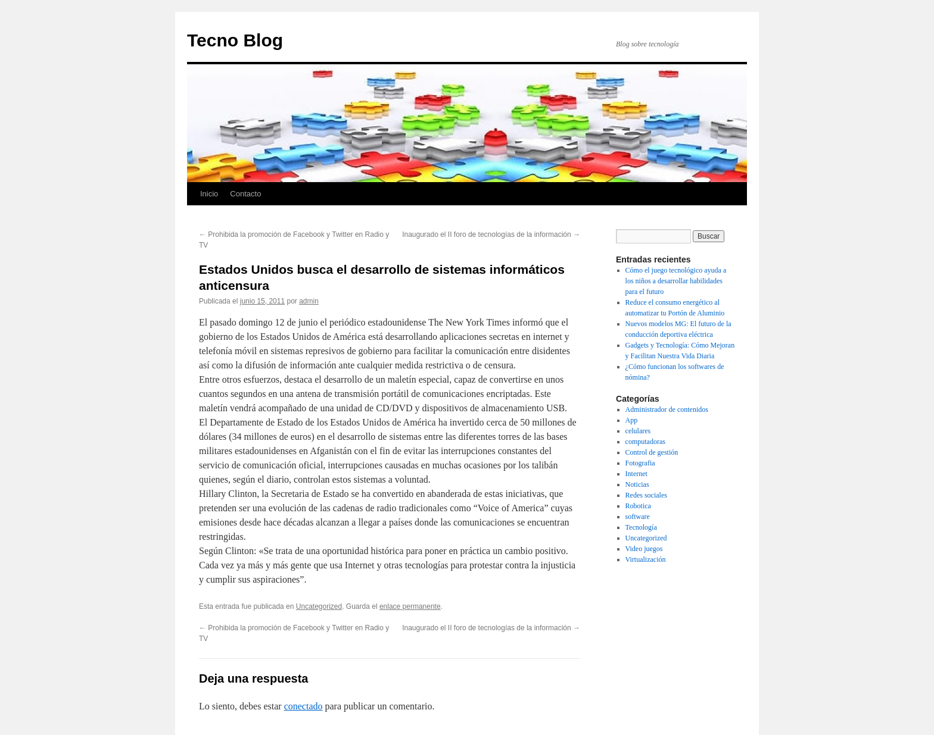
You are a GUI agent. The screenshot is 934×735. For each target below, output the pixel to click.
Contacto (245, 193)
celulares (638, 431)
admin (309, 301)
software (637, 516)
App (631, 420)
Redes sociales (646, 495)
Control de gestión (651, 452)
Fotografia (640, 463)
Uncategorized (319, 606)
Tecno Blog (235, 40)
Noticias (637, 484)
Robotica (638, 506)
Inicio (209, 193)
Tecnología (641, 527)
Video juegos (644, 549)
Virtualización (645, 559)
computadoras (645, 441)
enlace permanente (410, 606)
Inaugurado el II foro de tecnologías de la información (491, 234)
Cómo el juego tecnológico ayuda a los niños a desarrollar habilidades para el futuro (676, 281)
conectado (303, 706)
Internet (636, 474)
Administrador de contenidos (666, 409)
